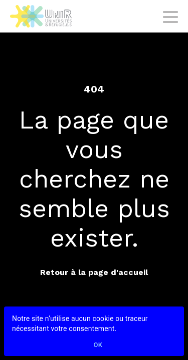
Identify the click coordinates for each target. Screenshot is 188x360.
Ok (98, 345)
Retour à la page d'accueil (94, 272)
